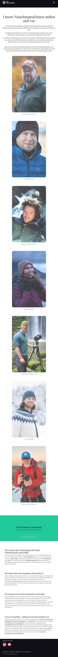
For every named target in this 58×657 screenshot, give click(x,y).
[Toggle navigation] (53, 2)
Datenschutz (19, 651)
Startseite (5, 651)
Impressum (28, 651)
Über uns (12, 651)
